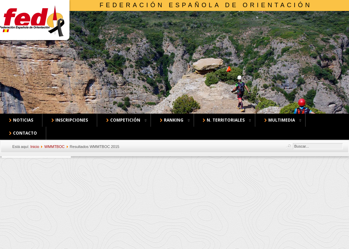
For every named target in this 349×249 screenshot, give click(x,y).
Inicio (34, 147)
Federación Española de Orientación (206, 5)
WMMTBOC (54, 147)
